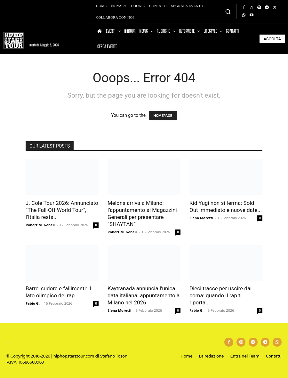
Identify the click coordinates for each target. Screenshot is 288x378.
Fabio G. (33, 303)
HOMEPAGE (163, 116)
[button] (228, 11)
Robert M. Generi (40, 224)
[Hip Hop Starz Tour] (14, 40)
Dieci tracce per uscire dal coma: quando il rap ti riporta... (220, 295)
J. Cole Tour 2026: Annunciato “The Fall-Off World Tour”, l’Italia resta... (62, 210)
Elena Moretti (201, 217)
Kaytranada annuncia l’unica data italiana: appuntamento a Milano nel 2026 (144, 295)
